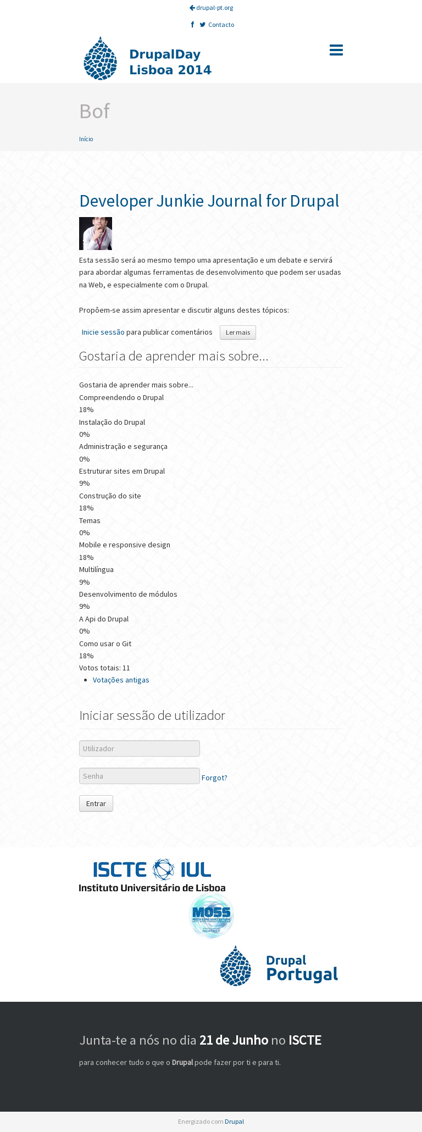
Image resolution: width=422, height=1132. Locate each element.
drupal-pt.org (211, 7)
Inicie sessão (103, 332)
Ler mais (241, 331)
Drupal (234, 1121)
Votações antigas (121, 680)
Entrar (96, 803)
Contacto (221, 24)
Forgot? (214, 778)
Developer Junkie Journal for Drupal (209, 201)
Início (86, 139)
